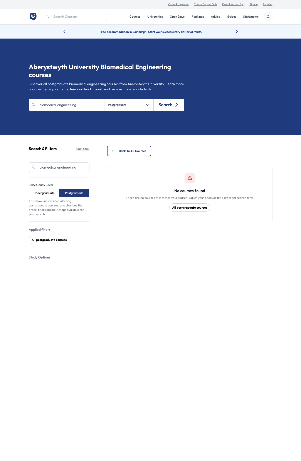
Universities (155, 17)
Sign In (254, 4)
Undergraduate (44, 193)
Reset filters (82, 148)
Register (267, 4)
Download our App (233, 4)
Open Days (177, 17)
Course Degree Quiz (205, 4)
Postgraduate (74, 193)
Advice (215, 17)
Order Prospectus (178, 4)
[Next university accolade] (233, 31)
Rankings (198, 17)
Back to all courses (129, 151)
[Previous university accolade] (68, 31)
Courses (134, 17)
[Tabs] (59, 257)
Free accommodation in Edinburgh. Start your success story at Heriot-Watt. (150, 32)
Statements (251, 17)
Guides (231, 17)
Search (169, 104)
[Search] (75, 16)
